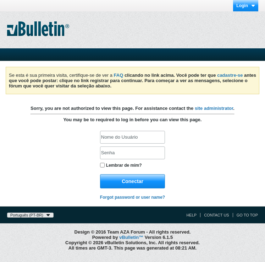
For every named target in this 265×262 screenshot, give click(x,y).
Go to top (247, 215)
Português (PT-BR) (30, 215)
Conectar (132, 181)
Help (191, 215)
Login (245, 5)
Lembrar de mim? (121, 165)
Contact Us (216, 215)
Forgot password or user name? (132, 197)
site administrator (214, 108)
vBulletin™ (131, 237)
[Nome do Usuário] (132, 137)
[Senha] (132, 152)
